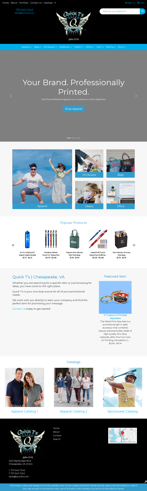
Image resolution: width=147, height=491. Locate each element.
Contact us (18, 308)
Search (56, 439)
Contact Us (36, 3)
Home (5, 3)
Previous (13, 245)
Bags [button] (36, 47)
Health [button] (77, 47)
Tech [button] (99, 47)
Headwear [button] (64, 47)
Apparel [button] (26, 47)
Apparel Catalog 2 (73, 411)
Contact (57, 435)
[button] (11, 96)
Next (134, 245)
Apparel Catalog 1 (24, 411)
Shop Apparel (73, 108)
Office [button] (89, 47)
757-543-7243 (24, 9)
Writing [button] (110, 47)
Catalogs (48, 3)
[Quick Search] (120, 11)
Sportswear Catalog (122, 411)
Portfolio (23, 3)
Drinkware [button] (49, 47)
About (14, 3)
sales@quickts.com (24, 13)
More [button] (120, 47)
